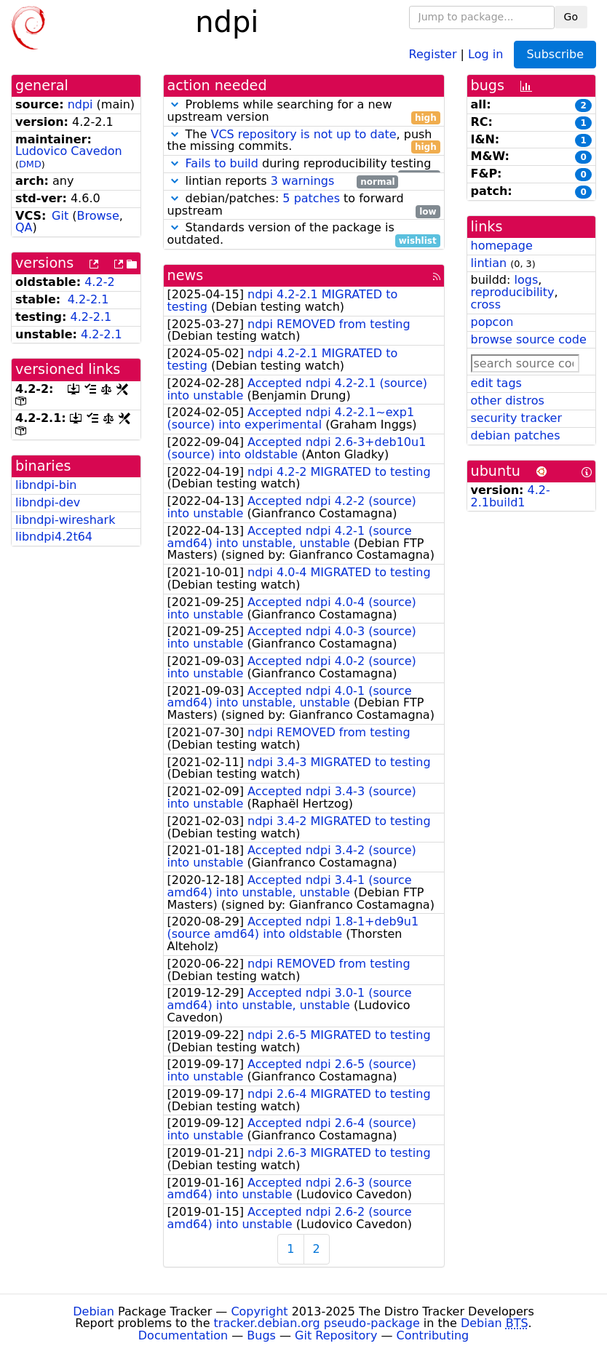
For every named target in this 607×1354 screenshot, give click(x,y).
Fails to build (222, 163)
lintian (489, 263)
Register (433, 53)
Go (571, 17)
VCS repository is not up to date (303, 134)
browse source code (529, 339)
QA (24, 227)
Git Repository (336, 1335)
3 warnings (303, 181)
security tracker (517, 418)
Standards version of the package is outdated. (303, 234)
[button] (174, 104)
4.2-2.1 (88, 299)
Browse (98, 216)
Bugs (261, 1335)
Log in (485, 53)
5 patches (311, 198)
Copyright (259, 1311)
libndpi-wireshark (65, 520)
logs (526, 280)
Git (60, 216)
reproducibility (513, 292)
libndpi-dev (47, 502)
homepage (502, 245)
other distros (507, 400)
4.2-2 (99, 282)
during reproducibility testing (303, 164)
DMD (30, 164)
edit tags (496, 383)
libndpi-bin (45, 485)
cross (486, 304)
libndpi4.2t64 (53, 536)
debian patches (515, 435)
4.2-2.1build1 (510, 496)
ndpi (80, 104)
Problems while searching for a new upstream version (303, 111)
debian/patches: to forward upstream (303, 205)
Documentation (183, 1335)
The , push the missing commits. (303, 141)
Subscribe (555, 54)
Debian (93, 1311)
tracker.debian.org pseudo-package (317, 1323)
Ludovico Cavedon (68, 151)
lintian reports (283, 181)
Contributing (433, 1335)
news (185, 275)
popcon (492, 322)
